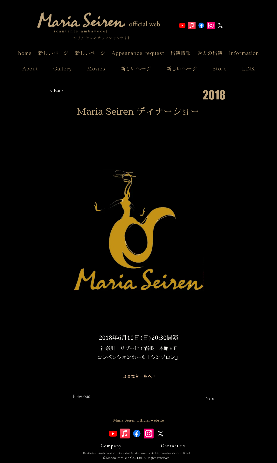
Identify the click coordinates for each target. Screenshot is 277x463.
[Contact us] (173, 446)
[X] (220, 25)
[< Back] (63, 90)
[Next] (206, 398)
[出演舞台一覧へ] (139, 376)
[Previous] (85, 396)
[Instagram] (211, 25)
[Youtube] (182, 25)
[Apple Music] (192, 25)
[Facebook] (201, 25)
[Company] (111, 446)
